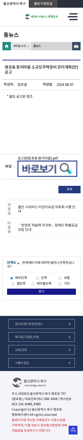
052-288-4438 (47, 399)
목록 (69, 189)
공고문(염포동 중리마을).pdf (37, 158)
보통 (67, 278)
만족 (44, 278)
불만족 (21, 284)
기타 (67, 284)
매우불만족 (44, 284)
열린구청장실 (43, 4)
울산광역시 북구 (14, 4)
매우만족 (21, 278)
